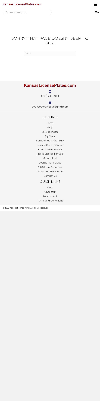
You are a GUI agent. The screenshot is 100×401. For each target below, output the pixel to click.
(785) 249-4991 (50, 96)
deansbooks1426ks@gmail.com (50, 106)
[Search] (50, 53)
